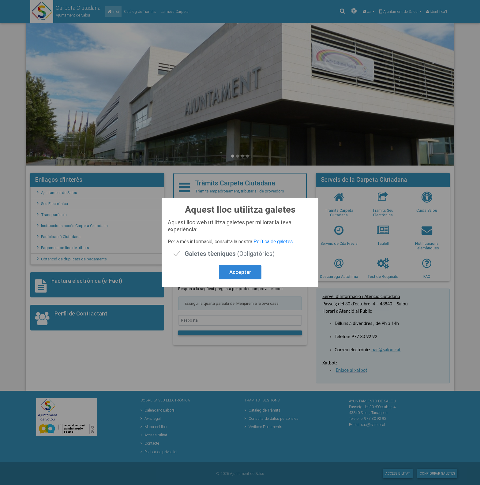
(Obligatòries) (230, 253)
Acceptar (240, 272)
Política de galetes (273, 241)
